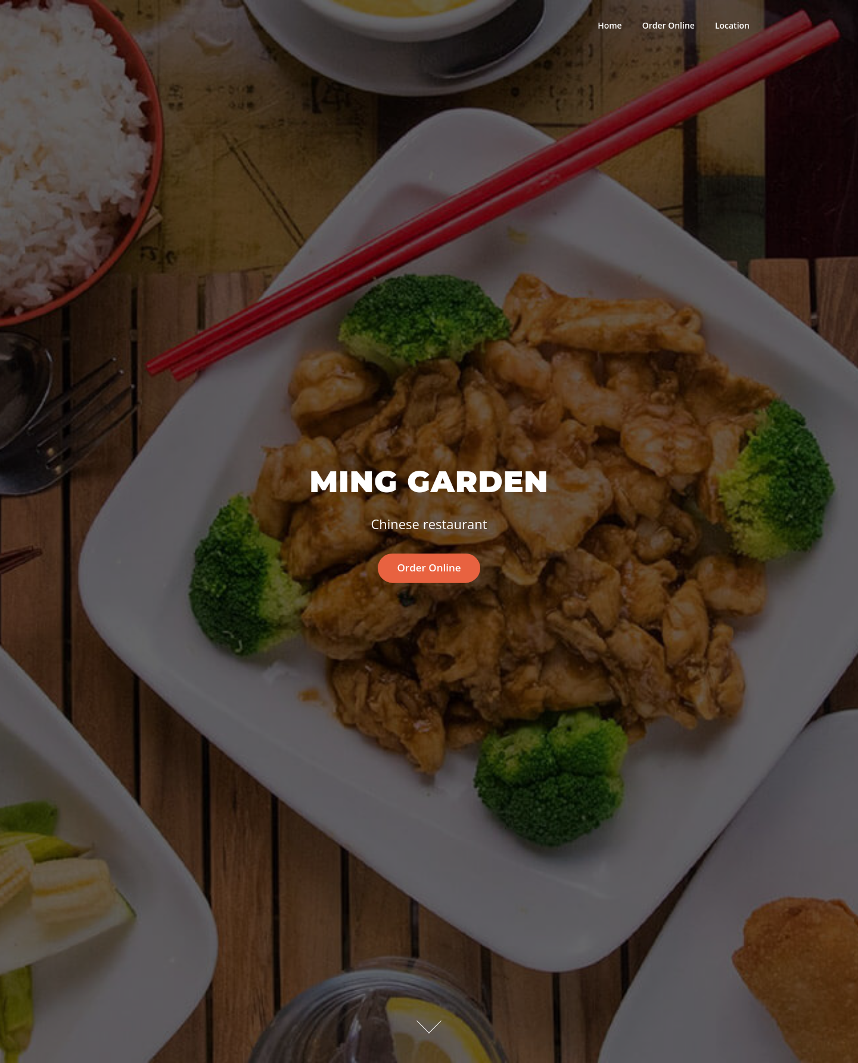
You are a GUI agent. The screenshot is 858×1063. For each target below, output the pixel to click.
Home (610, 25)
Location (732, 25)
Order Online (668, 25)
